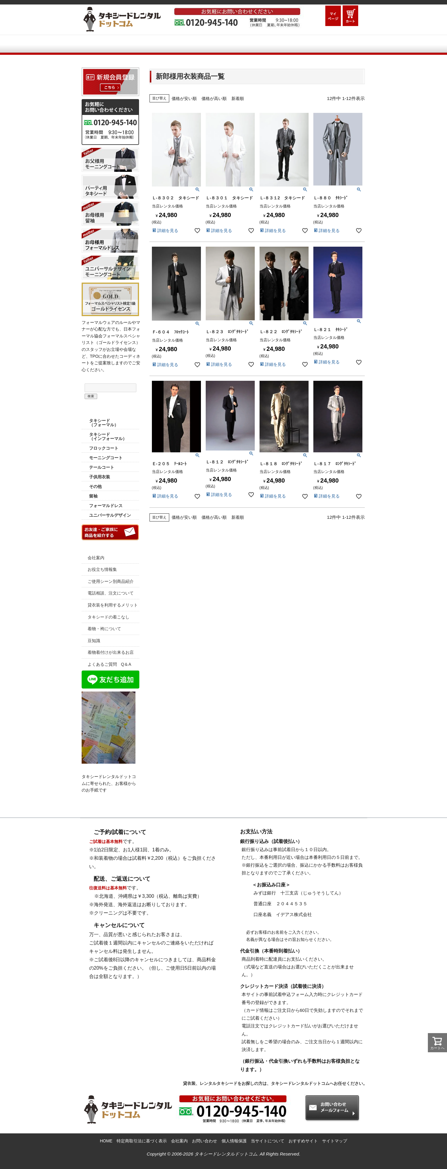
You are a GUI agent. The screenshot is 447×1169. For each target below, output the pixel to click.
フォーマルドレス (106, 505)
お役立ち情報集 (102, 569)
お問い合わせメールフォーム (336, 44)
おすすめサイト (303, 1140)
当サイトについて (267, 1140)
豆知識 (94, 640)
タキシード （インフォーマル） (108, 436)
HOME (101, 44)
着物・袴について (104, 628)
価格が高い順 (214, 98)
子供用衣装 (99, 476)
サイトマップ (334, 1140)
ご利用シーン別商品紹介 (219, 44)
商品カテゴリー (110, 410)
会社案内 (96, 557)
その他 (95, 486)
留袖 (93, 496)
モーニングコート (106, 457)
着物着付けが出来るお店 (111, 652)
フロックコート (103, 448)
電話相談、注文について (111, 593)
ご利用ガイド (150, 44)
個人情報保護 (234, 1140)
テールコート (101, 467)
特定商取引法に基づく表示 (142, 1140)
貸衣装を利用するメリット (113, 605)
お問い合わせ (204, 1140)
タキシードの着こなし (108, 617)
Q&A (283, 44)
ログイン (316, 15)
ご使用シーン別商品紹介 (111, 581)
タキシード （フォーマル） (103, 422)
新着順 (237, 98)
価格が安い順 (184, 98)
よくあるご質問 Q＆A (109, 664)
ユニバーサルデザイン (110, 515)
